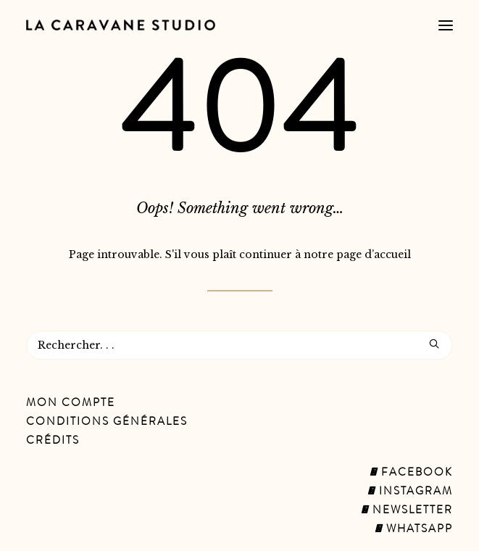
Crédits (53, 441)
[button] (445, 25)
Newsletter (407, 511)
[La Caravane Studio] (120, 25)
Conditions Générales (107, 422)
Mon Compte (70, 404)
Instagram (410, 492)
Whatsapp (414, 530)
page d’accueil (373, 254)
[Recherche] (239, 345)
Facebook (411, 473)
